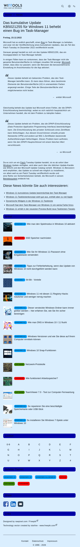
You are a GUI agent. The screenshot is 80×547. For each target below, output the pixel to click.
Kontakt (24, 541)
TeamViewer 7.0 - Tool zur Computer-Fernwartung (50, 392)
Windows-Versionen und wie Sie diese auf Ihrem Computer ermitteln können (44, 338)
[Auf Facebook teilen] (6, 504)
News (19, 14)
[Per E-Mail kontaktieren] (20, 504)
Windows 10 (25, 477)
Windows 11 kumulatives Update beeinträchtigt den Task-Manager (36, 193)
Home (8, 14)
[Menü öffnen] (74, 6)
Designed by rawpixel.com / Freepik (19, 521)
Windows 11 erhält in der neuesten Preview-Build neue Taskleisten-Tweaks (40, 209)
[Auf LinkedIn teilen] (13, 504)
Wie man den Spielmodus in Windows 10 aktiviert (51, 224)
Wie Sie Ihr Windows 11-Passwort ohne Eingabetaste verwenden (40, 253)
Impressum (52, 541)
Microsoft (66, 62)
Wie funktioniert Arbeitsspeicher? (42, 378)
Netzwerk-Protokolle (35, 364)
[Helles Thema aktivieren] (69, 6)
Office (63, 477)
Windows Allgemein (45, 477)
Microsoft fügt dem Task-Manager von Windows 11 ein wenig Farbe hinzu (39, 205)
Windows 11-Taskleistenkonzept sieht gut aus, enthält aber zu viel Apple (39, 197)
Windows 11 (9, 477)
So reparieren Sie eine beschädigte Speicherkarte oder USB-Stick (38, 407)
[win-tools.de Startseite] (12, 6)
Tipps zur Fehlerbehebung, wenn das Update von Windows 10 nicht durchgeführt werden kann (44, 267)
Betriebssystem (10, 179)
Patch (23, 163)
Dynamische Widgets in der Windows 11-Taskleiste (29, 201)
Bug (43, 42)
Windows (7, 165)
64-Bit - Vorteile (33, 280)
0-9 (8, 444)
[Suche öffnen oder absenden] (62, 6)
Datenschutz (38, 541)
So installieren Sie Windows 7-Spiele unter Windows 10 (41, 421)
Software (9, 484)
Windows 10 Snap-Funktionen (41, 350)
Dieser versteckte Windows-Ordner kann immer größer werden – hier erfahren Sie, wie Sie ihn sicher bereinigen (44, 311)
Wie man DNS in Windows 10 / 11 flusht (47, 322)
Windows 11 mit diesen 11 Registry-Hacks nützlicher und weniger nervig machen (41, 295)
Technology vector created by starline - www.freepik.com (29, 525)
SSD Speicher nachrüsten (38, 238)
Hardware (24, 484)
